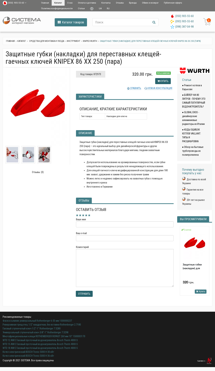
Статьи (81, 8)
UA (100, 8)
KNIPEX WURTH (90, 41)
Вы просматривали (193, 219)
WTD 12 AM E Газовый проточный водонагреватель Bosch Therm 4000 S (40, 340)
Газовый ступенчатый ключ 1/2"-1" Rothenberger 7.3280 (32, 328)
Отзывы (120, 2)
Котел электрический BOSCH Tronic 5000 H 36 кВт (28, 355)
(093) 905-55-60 (184, 21)
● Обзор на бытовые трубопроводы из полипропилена (192, 151)
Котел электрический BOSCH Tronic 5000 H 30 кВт (28, 351)
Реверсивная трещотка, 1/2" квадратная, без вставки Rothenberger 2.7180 (42, 324)
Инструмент (73, 41)
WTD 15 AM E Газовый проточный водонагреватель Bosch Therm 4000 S (40, 344)
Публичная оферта (173, 2)
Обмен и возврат (150, 2)
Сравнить (135, 88)
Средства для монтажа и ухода (46, 41)
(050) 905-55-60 (184, 16)
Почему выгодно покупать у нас (193, 171)
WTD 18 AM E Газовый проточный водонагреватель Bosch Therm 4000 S (40, 348)
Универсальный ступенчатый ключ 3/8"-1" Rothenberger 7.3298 (35, 332)
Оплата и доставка (87, 2)
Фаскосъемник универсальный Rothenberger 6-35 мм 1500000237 (37, 320)
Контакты (106, 2)
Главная (45, 2)
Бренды (133, 2)
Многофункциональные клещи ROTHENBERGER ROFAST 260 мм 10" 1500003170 (44, 336)
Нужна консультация (159, 88)
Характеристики (90, 96)
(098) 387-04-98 (184, 26)
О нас (70, 2)
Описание (85, 133)
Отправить (84, 293)
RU (108, 8)
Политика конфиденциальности (57, 8)
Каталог (58, 2)
